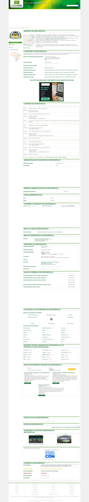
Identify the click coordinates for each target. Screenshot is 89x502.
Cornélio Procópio (65, 337)
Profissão (29, 368)
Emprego (12, 44)
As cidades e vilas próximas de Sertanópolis (42, 309)
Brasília (62, 350)
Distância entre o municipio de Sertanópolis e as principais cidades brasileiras (44, 346)
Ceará (17, 492)
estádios (65, 434)
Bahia (17, 491)
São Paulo (25, 350)
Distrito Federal (35, 484)
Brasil (52, 198)
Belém (43, 356)
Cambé (24, 334)
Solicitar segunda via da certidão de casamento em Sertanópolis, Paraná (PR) (61, 74)
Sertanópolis (38, 34)
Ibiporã (47, 39)
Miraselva (25, 341)
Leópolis (25, 332)
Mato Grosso (35, 490)
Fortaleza (25, 352)
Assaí (24, 337)
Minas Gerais (35, 494)
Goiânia (62, 354)
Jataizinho (63, 330)
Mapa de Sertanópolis (42, 231)
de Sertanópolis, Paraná (35, 3)
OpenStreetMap (26, 45)
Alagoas (16, 486)
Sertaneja (66, 38)
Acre (17, 484)
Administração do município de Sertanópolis (42, 160)
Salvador (44, 352)
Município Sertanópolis (24, 27)
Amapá (16, 487)
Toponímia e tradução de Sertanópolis (40, 204)
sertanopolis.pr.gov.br (49, 67)
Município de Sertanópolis (34, 31)
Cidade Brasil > (12, 27)
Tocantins (71, 494)
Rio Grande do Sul (71, 484)
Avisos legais (29, 500)
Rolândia (44, 341)
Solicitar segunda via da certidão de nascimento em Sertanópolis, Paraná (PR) (61, 70)
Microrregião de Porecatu (46, 263)
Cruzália (63, 339)
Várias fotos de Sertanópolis (36, 417)
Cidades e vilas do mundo (56, 500)
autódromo (37, 434)
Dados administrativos (33, 195)
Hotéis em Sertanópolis (33, 424)
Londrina (63, 332)
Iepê (62, 341)
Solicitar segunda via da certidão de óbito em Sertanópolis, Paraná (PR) (60, 72)
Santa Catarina (71, 489)
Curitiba (44, 354)
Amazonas (17, 489)
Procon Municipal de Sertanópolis (48, 459)
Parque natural (26, 268)
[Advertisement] (44, 18)
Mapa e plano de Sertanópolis (36, 229)
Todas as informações (14, 49)
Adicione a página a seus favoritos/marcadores (51, 468)
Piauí (53, 490)
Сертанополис (49, 205)
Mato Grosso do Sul (35, 492)
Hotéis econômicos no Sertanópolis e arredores (66, 427)
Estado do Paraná (52, 34)
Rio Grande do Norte (53, 494)
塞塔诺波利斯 (71, 205)
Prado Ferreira (26, 339)
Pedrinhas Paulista (46, 334)
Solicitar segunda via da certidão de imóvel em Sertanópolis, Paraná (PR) (60, 76)
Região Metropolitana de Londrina (48, 264)
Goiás (35, 487)
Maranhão (35, 489)
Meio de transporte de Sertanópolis (39, 235)
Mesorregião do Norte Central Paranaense (50, 262)
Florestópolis (45, 337)
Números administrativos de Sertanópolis (41, 188)
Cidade (50, 368)
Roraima (71, 487)
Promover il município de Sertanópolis (49, 471)
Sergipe (71, 492)
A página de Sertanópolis (34, 463)
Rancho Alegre (60, 38)
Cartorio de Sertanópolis (34, 104)
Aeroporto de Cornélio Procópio (41, 239)
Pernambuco (53, 489)
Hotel (12, 47)
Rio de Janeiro (45, 350)
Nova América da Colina (47, 339)
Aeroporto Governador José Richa (42, 238)
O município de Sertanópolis (35, 51)
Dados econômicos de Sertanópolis (38, 272)
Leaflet (25, 44)
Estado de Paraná (17, 27)
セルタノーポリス (31, 205)
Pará (53, 484)
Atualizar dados (26, 47)
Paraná (52, 200)
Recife (24, 356)
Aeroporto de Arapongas (40, 240)
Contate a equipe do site (45, 500)
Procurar (72, 369)
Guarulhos (63, 359)
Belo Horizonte (64, 352)
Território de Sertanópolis (35, 244)
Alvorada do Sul (64, 334)
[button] (25, 36)
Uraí (43, 332)
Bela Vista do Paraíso (51, 38)
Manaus (25, 354)
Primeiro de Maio (27, 330)
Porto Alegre (44, 359)
